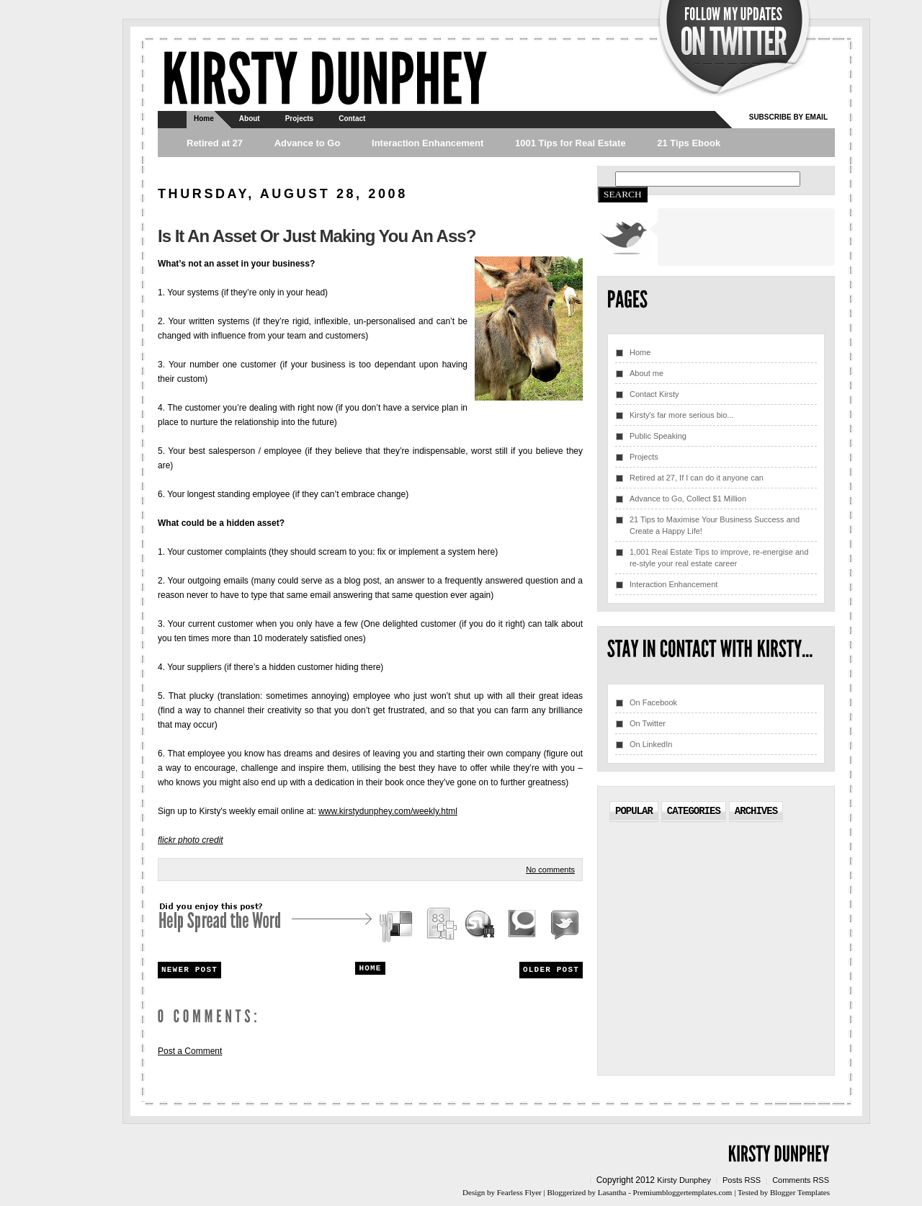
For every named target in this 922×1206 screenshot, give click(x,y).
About (249, 118)
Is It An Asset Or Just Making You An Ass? (316, 236)
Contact (352, 118)
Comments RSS (800, 1180)
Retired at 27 (215, 143)
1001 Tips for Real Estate (570, 143)
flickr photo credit (190, 840)
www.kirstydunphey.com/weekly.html (387, 811)
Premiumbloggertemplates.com (683, 1192)
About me (646, 373)
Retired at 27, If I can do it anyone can (697, 477)
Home (204, 118)
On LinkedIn (651, 744)
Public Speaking (658, 436)
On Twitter (648, 723)
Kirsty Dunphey (684, 1180)
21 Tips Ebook (688, 143)
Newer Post (189, 969)
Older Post (551, 969)
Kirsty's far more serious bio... (682, 415)
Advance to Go (307, 143)
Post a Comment (190, 1051)
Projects (299, 118)
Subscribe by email (788, 117)
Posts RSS (741, 1180)
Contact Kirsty (654, 394)
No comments (550, 869)
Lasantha (612, 1192)
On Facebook (653, 702)
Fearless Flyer (519, 1192)
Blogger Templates (800, 1192)
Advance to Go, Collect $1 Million (688, 498)
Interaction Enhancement (427, 143)
